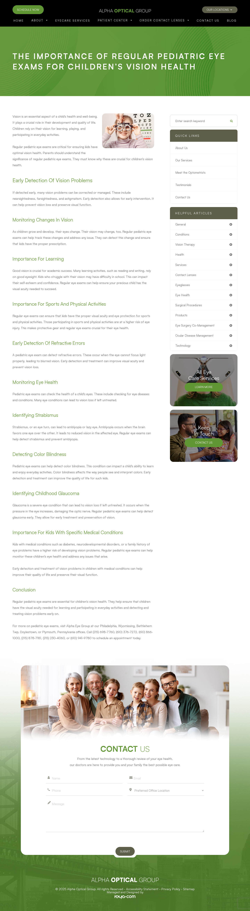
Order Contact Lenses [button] (164, 20)
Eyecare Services (72, 20)
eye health (182, 296)
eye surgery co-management (196, 327)
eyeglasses (182, 286)
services (181, 265)
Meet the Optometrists (191, 173)
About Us (182, 148)
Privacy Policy (170, 889)
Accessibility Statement (142, 889)
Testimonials (184, 185)
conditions (182, 235)
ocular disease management (195, 337)
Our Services (184, 160)
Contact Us (208, 20)
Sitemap (189, 889)
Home (18, 20)
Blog (232, 20)
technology (183, 347)
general (180, 224)
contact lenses (186, 276)
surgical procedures (189, 306)
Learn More (204, 389)
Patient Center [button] (115, 20)
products (181, 317)
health (180, 255)
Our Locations (219, 9)
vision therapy (185, 245)
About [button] (39, 20)
